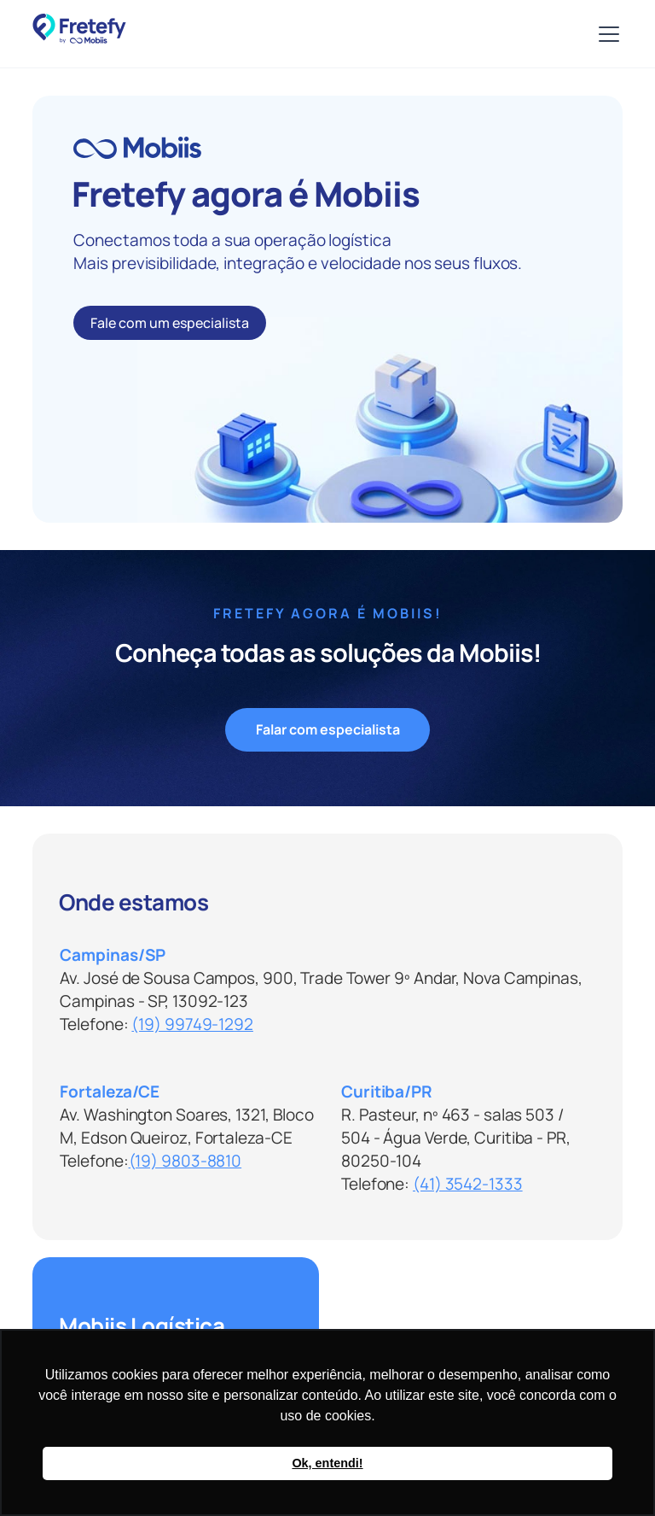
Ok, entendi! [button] (327, 1463)
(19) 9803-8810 (185, 1161)
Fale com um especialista (169, 322)
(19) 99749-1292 (192, 1024)
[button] (605, 34)
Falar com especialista (328, 729)
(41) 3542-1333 (468, 1184)
